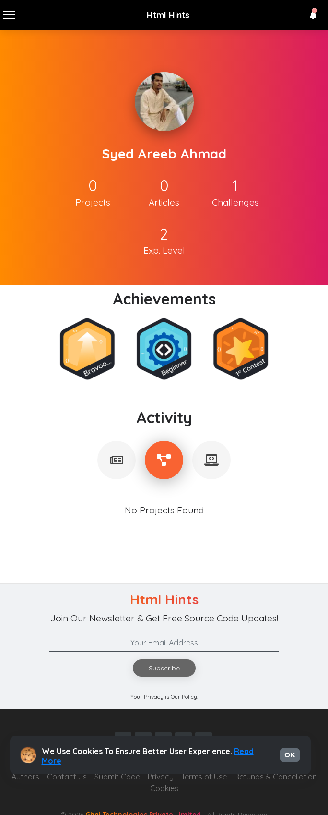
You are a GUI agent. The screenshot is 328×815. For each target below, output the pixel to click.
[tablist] (116, 460)
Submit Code (117, 776)
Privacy (161, 776)
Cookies (164, 788)
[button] (313, 15)
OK (289, 755)
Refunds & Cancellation (275, 776)
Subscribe (164, 668)
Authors (25, 776)
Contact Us (67, 776)
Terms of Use (204, 776)
